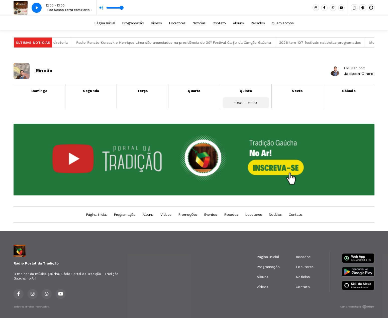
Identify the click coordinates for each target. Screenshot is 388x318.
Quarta (194, 91)
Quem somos (283, 23)
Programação (133, 23)
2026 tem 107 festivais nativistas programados (323, 42)
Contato (219, 23)
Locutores (177, 23)
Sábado (349, 91)
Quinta (246, 91)
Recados (258, 23)
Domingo (39, 91)
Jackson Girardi (359, 73)
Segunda (91, 91)
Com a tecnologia (357, 306)
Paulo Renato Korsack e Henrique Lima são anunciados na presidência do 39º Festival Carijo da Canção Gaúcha (176, 42)
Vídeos (156, 23)
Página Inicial (104, 23)
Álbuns (238, 23)
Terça (142, 91)
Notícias (199, 23)
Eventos (210, 214)
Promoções (187, 214)
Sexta (297, 91)
